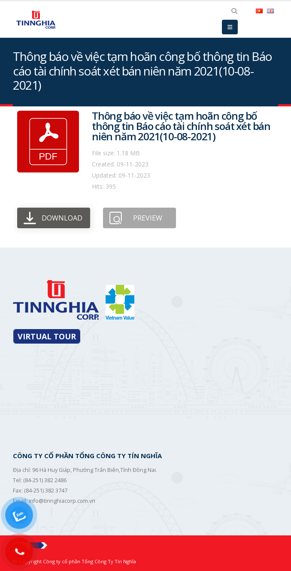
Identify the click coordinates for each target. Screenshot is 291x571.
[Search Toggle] (234, 11)
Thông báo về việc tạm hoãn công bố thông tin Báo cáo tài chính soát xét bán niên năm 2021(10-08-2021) (181, 126)
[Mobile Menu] (230, 27)
